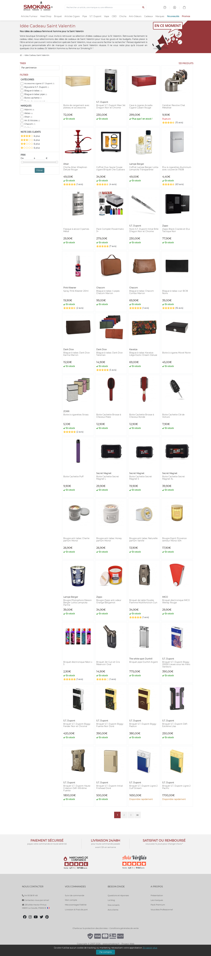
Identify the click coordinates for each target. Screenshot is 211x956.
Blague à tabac (33, 90)
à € (40, 158)
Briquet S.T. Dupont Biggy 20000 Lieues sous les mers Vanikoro (176, 664)
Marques (159, 16)
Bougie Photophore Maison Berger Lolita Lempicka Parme (77, 602)
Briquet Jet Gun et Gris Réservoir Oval (108, 663)
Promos (186, 16)
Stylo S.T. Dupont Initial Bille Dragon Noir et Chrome (143, 230)
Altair (28, 116)
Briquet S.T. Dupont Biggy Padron (142, 725)
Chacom (29, 124)
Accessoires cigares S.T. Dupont (39, 83)
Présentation (157, 895)
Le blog (111, 900)
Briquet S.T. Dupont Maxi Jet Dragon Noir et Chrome (110, 106)
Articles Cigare (72, 16)
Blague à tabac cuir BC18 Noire (175, 292)
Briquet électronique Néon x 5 (77, 663)
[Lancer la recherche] (143, 7)
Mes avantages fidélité (75, 904)
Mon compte (71, 900)
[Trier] (39, 67)
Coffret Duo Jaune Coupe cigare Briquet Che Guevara (110, 168)
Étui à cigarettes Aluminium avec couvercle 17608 (176, 168)
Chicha (122, 16)
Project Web (127, 943)
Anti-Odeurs (135, 16)
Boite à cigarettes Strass (76, 414)
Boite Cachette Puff (73, 476)
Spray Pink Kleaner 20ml (76, 291)
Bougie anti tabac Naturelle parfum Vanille (143, 539)
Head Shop (45, 16)
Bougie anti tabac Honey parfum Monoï (109, 539)
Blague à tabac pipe (35, 94)
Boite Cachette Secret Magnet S (140, 477)
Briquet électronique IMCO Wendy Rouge (176, 601)
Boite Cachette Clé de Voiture (173, 415)
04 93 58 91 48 (30, 895)
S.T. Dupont (95, 16)
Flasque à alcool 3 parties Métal (76, 230)
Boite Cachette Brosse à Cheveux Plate (108, 415)
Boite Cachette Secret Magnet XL (173, 477)
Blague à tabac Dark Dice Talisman (109, 353)
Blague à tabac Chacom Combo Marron (141, 292)
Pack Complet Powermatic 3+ (110, 230)
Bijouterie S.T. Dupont (36, 87)
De (27, 158)
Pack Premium (158, 904)
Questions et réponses (118, 895)
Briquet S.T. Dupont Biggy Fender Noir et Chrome (76, 725)
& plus (30, 136)
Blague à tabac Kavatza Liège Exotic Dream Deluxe (143, 353)
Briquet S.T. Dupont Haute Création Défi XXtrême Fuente (76, 788)
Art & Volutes (32, 120)
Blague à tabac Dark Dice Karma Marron (76, 353)
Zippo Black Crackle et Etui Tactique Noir (176, 230)
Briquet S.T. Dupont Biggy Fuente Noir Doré (109, 725)
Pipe (84, 16)
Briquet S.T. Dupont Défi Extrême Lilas (174, 725)
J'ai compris (105, 952)
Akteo (28, 113)
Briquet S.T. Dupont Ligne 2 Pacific (176, 787)
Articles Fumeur (29, 16)
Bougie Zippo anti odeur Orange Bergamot (108, 601)
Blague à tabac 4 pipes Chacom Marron (108, 292)
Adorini (29, 109)
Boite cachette (33, 97)
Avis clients (113, 909)
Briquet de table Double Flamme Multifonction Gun (143, 601)
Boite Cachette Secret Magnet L (107, 477)
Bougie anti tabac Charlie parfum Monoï (76, 539)
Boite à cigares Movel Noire (176, 352)
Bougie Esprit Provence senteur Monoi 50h (174, 539)
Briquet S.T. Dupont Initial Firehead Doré (109, 787)
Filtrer (39, 170)
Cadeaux (148, 16)
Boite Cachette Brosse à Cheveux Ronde (141, 415)
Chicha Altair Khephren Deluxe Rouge (75, 168)
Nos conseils (113, 905)
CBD (114, 16)
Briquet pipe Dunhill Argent (143, 662)
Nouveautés (173, 16)
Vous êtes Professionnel (162, 909)
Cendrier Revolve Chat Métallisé (173, 106)
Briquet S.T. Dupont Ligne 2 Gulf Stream (143, 787)
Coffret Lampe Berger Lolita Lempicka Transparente (143, 168)
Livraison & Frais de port (76, 909)
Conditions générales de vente (124, 928)
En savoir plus (150, 947)
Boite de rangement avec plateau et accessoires (76, 106)
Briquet (58, 16)
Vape (106, 16)
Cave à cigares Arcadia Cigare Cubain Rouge (140, 106)
